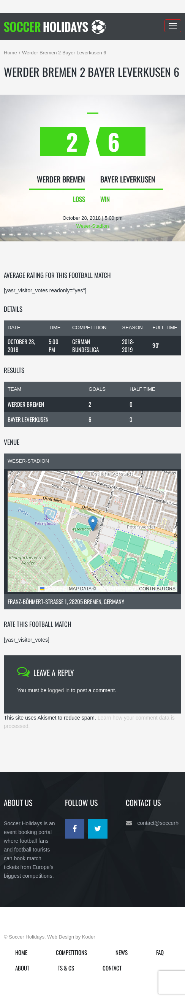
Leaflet (52, 588)
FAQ (160, 952)
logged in (59, 690)
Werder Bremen (26, 404)
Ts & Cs (66, 968)
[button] (93, 523)
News (121, 952)
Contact (112, 968)
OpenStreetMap (117, 588)
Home (10, 53)
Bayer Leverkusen (28, 419)
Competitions (71, 952)
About (22, 968)
